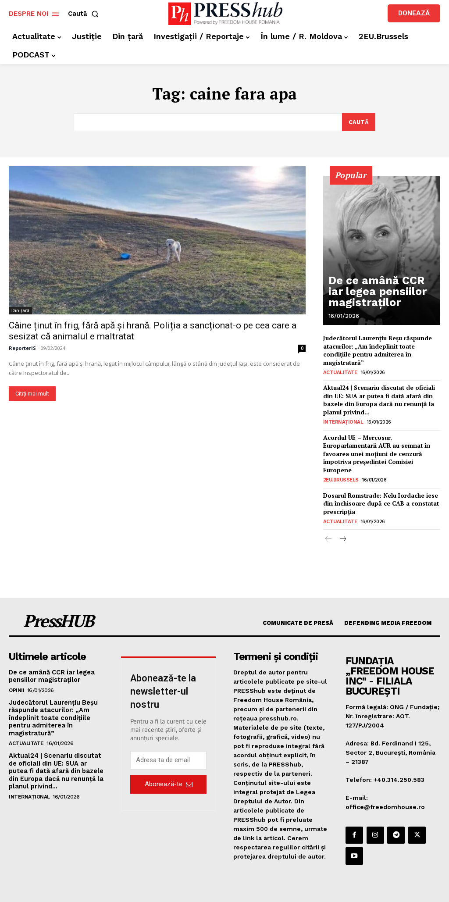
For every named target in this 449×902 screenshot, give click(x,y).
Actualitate (338, 370)
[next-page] (342, 529)
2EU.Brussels (341, 472)
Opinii (16, 679)
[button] (85, 14)
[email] (168, 750)
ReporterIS (22, 348)
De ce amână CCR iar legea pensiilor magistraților (381, 300)
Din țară (20, 311)
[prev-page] (328, 529)
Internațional (341, 418)
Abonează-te (168, 774)
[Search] (358, 122)
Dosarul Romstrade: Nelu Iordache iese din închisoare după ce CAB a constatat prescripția (379, 494)
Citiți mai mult (32, 394)
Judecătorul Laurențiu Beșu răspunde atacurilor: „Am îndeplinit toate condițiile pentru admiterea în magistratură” (375, 349)
